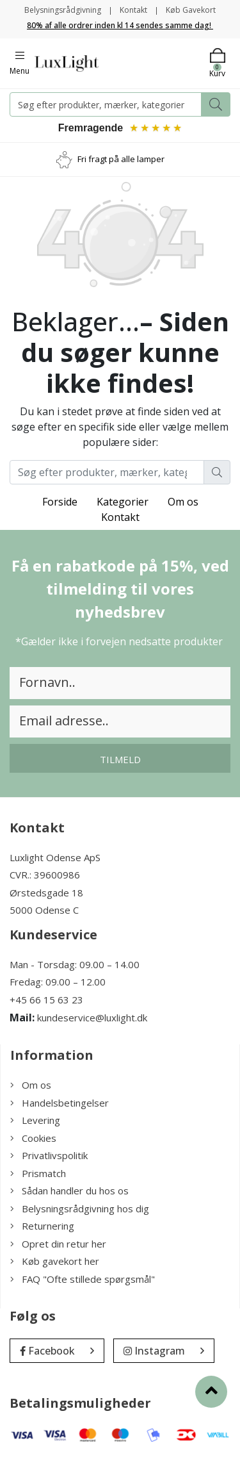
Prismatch (38, 1173)
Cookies (33, 1138)
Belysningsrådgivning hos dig (79, 1208)
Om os (183, 502)
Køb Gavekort (191, 9)
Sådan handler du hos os (69, 1190)
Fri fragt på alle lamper (120, 159)
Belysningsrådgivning (62, 9)
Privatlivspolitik (49, 1155)
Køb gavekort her (54, 1261)
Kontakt (133, 9)
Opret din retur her (58, 1243)
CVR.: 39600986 (45, 874)
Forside (59, 502)
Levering (35, 1120)
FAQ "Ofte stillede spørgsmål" (82, 1279)
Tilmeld (120, 759)
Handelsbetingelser (59, 1102)
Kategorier (122, 502)
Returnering (42, 1225)
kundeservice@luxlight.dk (92, 1017)
